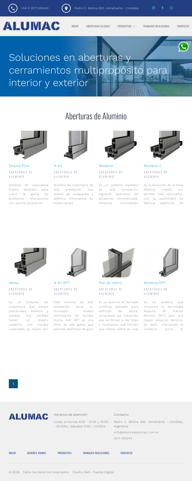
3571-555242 (123, 438)
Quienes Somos (36, 453)
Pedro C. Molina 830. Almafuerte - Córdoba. (107, 8)
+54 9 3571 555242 (35, 8)
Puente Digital (103, 472)
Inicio (75, 26)
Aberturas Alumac (98, 26)
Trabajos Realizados (156, 26)
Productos (125, 26)
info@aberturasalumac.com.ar (136, 432)
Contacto (183, 26)
